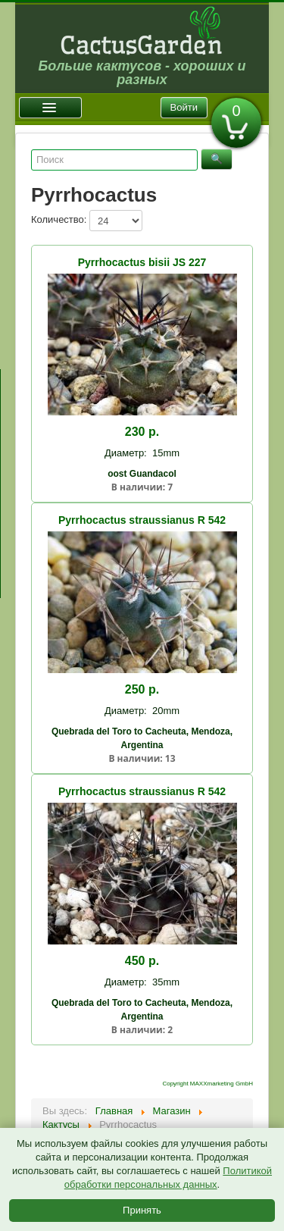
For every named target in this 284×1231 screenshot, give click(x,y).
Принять (142, 1210)
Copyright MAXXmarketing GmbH (207, 1083)
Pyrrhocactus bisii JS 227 (142, 262)
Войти (184, 107)
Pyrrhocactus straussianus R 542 (142, 520)
